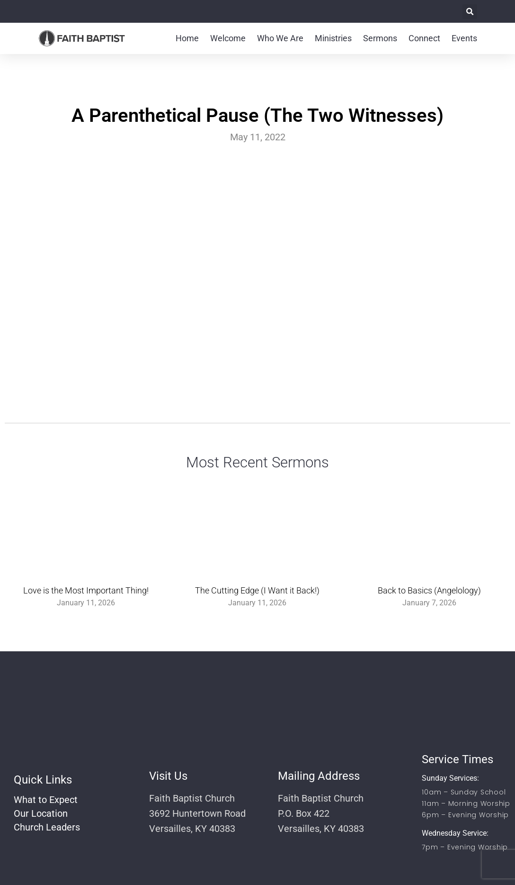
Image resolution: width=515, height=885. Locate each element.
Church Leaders (47, 827)
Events (464, 38)
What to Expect (46, 799)
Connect (424, 38)
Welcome (228, 38)
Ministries (333, 38)
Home (187, 38)
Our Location (41, 813)
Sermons (380, 38)
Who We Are (280, 38)
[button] (469, 11)
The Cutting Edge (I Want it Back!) (257, 590)
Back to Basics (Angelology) (429, 590)
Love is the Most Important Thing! (86, 590)
